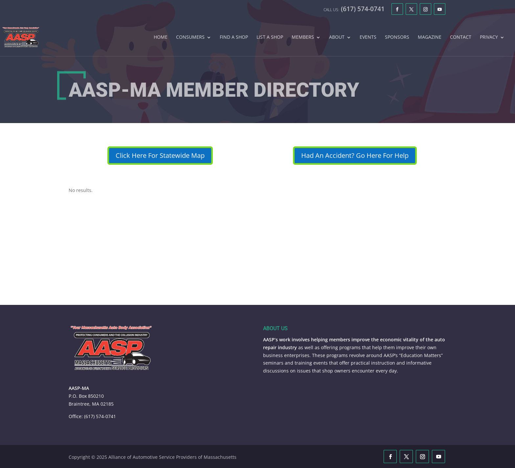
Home (161, 37)
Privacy (489, 37)
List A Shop (270, 37)
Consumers (190, 37)
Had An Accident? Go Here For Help (355, 155)
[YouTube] (439, 9)
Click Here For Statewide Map (160, 155)
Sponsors (397, 37)
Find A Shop (234, 37)
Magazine (429, 37)
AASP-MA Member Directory (214, 92)
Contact (460, 37)
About (337, 37)
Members (303, 37)
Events (368, 37)
